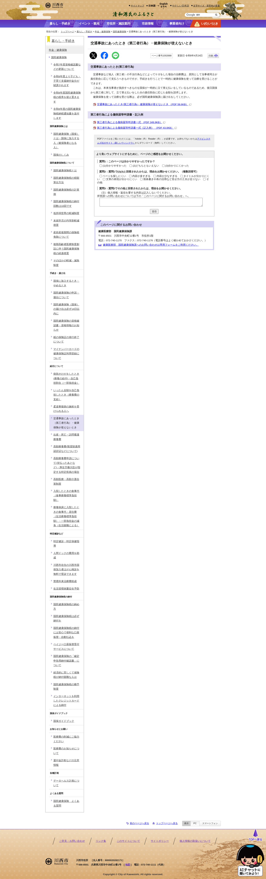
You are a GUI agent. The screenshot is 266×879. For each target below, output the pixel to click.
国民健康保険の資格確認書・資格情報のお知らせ (66, 325)
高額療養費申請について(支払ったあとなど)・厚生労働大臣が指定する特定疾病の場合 (66, 465)
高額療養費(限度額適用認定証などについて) (66, 448)
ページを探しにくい (114, 176)
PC (195, 823)
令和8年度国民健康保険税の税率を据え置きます (67, 97)
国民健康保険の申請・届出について (66, 295)
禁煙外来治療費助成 (65, 581)
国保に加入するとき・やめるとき (66, 283)
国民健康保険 (119, 31)
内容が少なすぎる (167, 176)
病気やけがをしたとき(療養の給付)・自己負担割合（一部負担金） (66, 378)
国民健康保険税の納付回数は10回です (66, 203)
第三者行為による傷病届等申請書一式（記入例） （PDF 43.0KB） (137, 127)
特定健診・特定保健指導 (66, 543)
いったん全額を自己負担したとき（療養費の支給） (66, 395)
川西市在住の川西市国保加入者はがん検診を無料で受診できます (66, 569)
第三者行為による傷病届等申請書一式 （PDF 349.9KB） (131, 122)
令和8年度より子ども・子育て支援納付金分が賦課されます (67, 81)
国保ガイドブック (63, 721)
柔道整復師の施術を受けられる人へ (66, 408)
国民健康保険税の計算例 (66, 192)
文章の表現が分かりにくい (121, 179)
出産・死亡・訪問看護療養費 (66, 437)
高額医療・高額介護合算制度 (66, 481)
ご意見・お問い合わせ (72, 841)
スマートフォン (210, 823)
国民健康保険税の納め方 (66, 606)
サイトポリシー (160, 841)
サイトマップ (137, 5)
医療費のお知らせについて (66, 750)
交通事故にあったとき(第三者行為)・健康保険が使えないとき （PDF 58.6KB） (144, 104)
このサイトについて (128, 841)
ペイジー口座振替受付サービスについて (66, 646)
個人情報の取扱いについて (195, 841)
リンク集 (101, 841)
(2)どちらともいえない (146, 165)
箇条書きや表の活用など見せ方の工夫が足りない (171, 179)
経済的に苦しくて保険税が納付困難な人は (66, 674)
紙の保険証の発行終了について (66, 339)
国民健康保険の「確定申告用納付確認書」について (66, 661)
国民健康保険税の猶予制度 (66, 686)
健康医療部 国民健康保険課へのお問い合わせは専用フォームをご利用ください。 (151, 244)
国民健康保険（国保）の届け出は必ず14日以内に (66, 309)
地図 (127, 864)
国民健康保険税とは (65, 170)
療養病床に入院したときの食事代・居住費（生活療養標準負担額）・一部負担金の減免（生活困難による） (66, 516)
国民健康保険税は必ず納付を (66, 618)
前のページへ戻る (139, 823)
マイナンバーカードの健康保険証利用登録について (66, 354)
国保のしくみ (61, 154)
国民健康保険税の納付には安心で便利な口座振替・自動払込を (66, 632)
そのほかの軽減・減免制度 (66, 262)
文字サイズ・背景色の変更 (206, 5)
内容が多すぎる (141, 176)
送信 (154, 211)
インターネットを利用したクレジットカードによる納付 (66, 701)
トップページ (67, 31)
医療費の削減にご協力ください (66, 739)
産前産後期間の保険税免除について (66, 234)
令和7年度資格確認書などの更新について (67, 66)
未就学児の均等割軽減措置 (66, 222)
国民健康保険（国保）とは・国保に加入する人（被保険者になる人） (66, 141)
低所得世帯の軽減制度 (66, 213)
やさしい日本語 (180, 5)
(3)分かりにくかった (177, 165)
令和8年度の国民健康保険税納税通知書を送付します (67, 113)
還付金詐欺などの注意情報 (66, 762)
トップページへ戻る (167, 823)
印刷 (211, 55)
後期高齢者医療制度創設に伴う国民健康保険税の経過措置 (66, 249)
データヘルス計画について (66, 783)
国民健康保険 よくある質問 (66, 803)
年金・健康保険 (102, 31)
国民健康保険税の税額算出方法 (66, 180)
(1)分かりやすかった (115, 165)
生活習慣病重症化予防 (66, 588)
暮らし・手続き (84, 31)
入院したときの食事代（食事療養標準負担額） (66, 496)
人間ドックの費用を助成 (66, 555)
